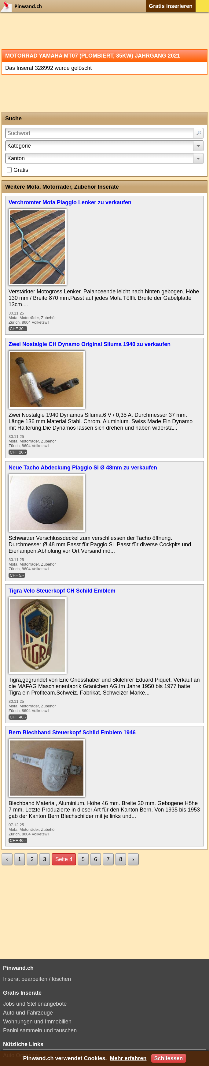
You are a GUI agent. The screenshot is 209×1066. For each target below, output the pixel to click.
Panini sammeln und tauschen (40, 1030)
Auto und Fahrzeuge (28, 1013)
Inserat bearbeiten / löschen (37, 979)
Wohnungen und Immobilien (37, 1022)
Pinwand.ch (23, 6)
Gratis (20, 170)
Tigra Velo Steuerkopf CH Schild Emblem (62, 591)
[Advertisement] (104, 30)
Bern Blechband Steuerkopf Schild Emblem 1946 (72, 732)
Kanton (16, 158)
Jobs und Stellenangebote (35, 1004)
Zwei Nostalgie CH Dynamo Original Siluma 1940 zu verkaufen (89, 344)
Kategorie (19, 146)
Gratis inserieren (171, 6)
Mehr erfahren (128, 1058)
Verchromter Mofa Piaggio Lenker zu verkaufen (70, 202)
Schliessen (168, 1058)
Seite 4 (63, 859)
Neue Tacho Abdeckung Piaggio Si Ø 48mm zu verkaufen (83, 468)
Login (202, 6)
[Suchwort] (104, 133)
